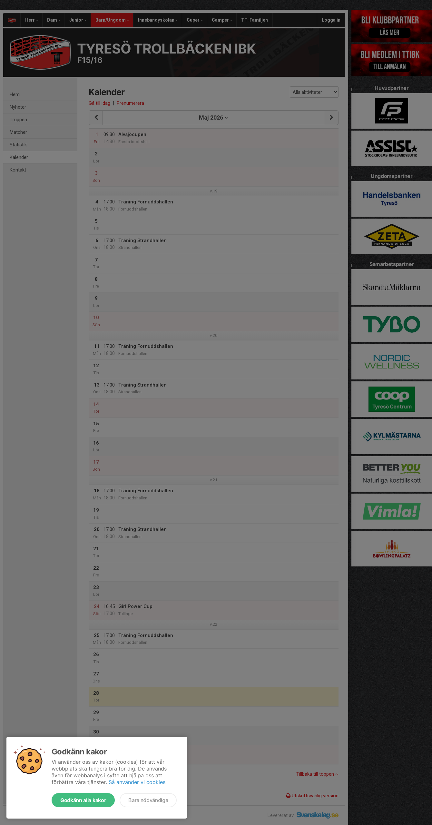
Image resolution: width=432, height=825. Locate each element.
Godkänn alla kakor (83, 800)
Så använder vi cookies (137, 782)
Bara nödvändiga (148, 800)
